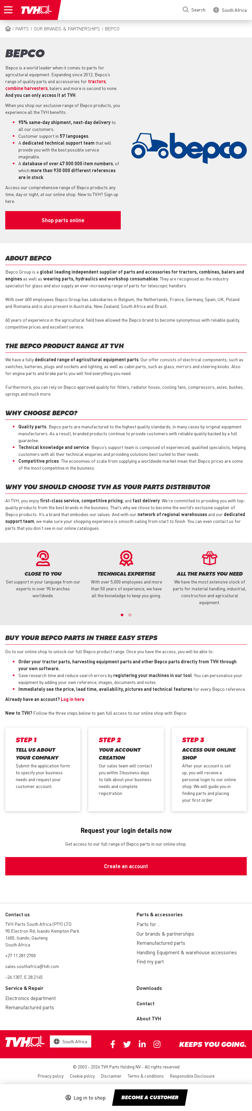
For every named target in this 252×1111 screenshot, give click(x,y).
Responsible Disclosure (192, 1076)
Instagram (157, 1044)
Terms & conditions (146, 1076)
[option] (43, 574)
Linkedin (142, 1044)
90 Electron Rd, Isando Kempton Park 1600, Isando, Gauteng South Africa (42, 937)
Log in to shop (90, 1097)
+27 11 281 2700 (20, 955)
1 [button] (122, 615)
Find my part (150, 961)
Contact (145, 1003)
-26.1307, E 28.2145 (24, 977)
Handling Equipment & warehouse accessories (186, 952)
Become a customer (149, 1098)
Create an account (126, 866)
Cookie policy (82, 1076)
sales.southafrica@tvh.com (32, 966)
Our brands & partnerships (67, 28)
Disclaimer (111, 1076)
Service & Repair (24, 988)
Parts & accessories (159, 914)
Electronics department (30, 998)
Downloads (149, 988)
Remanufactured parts (160, 943)
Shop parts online (63, 220)
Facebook (112, 1044)
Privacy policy (51, 1076)
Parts (22, 28)
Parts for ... (148, 924)
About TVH (148, 1018)
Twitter (127, 1044)
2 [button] (130, 615)
